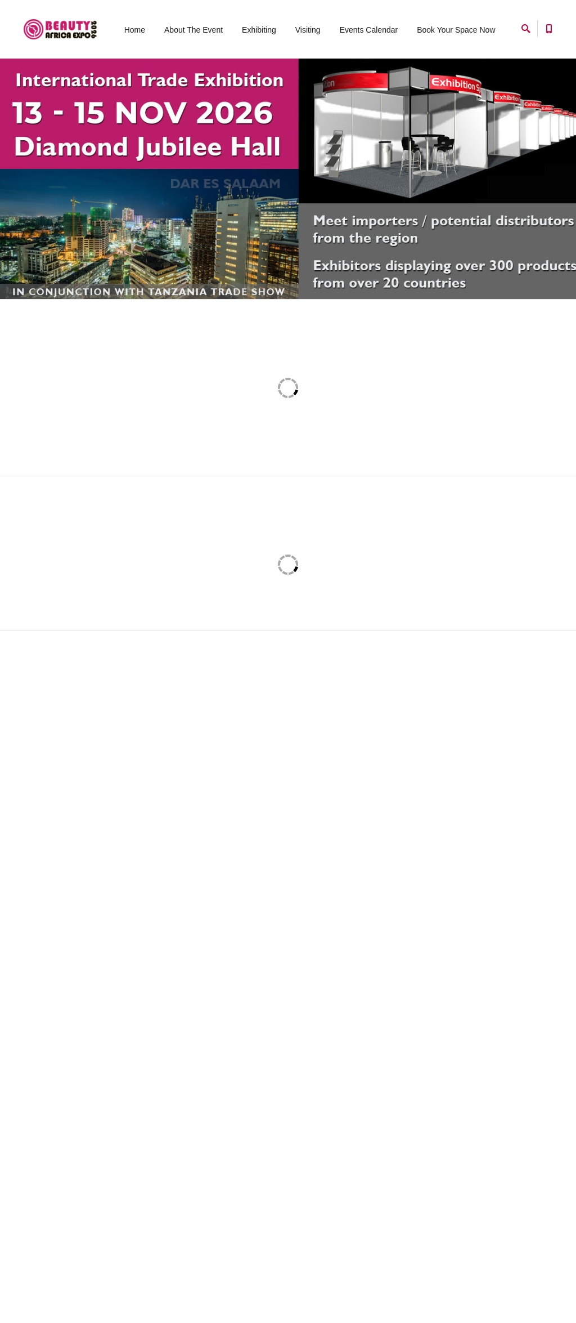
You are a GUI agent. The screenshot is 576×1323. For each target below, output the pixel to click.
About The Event (193, 29)
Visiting (308, 29)
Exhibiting (259, 29)
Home (134, 29)
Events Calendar (369, 29)
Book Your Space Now (456, 29)
